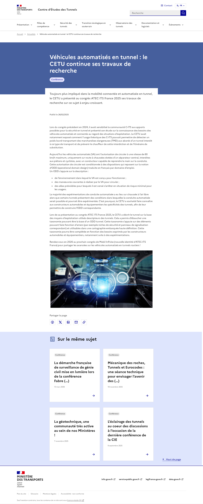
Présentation (23, 24)
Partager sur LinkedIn (68, 322)
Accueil (20, 34)
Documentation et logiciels (150, 25)
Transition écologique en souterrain (94, 25)
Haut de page (173, 459)
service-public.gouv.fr (129, 479)
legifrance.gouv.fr (154, 479)
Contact (168, 5)
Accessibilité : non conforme (72, 494)
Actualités (31, 34)
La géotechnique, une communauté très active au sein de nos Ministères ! (74, 428)
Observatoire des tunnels (124, 25)
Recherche (183, 13)
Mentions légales (49, 494)
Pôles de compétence (43, 25)
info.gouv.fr (107, 479)
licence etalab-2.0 (74, 500)
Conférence (57, 79)
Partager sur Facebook (52, 322)
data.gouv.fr (175, 479)
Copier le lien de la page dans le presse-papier (84, 322)
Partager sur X (60, 322)
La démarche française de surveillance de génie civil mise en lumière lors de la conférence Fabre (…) (74, 372)
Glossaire (34, 494)
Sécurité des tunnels (66, 25)
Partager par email (76, 322)
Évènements (174, 24)
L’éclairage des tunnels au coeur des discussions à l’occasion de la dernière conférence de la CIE (128, 430)
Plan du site (21, 494)
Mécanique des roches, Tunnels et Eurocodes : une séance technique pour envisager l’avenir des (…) (126, 372)
